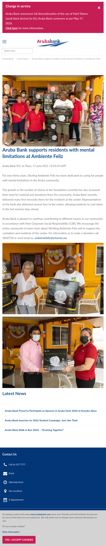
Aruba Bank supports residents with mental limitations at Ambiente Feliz (66, 58)
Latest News (23, 58)
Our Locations (15, 491)
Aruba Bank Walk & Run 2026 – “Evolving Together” (34, 429)
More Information (11, 532)
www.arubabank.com (40, 514)
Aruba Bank (7, 58)
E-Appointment (16, 499)
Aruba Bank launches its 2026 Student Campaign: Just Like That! (41, 420)
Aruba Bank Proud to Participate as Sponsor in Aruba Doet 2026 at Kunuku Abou (51, 410)
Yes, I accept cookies (19, 539)
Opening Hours (16, 482)
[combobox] (17, 51)
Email (11, 473)
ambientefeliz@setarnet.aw (51, 238)
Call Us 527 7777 (17, 464)
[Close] (99, 7)
